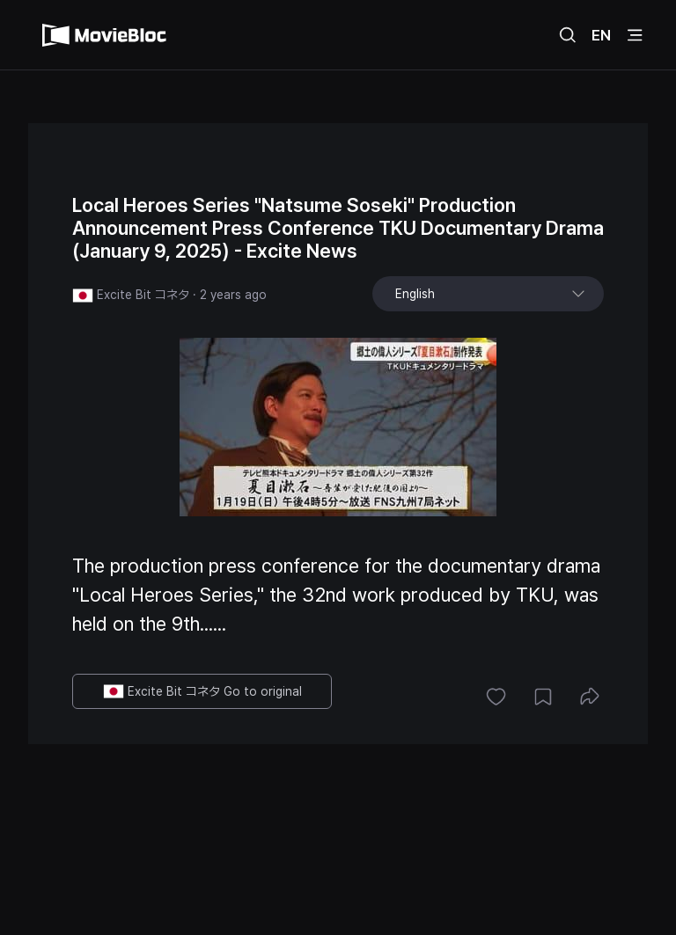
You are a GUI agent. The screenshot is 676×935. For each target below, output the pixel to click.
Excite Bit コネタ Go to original (202, 691)
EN (601, 35)
